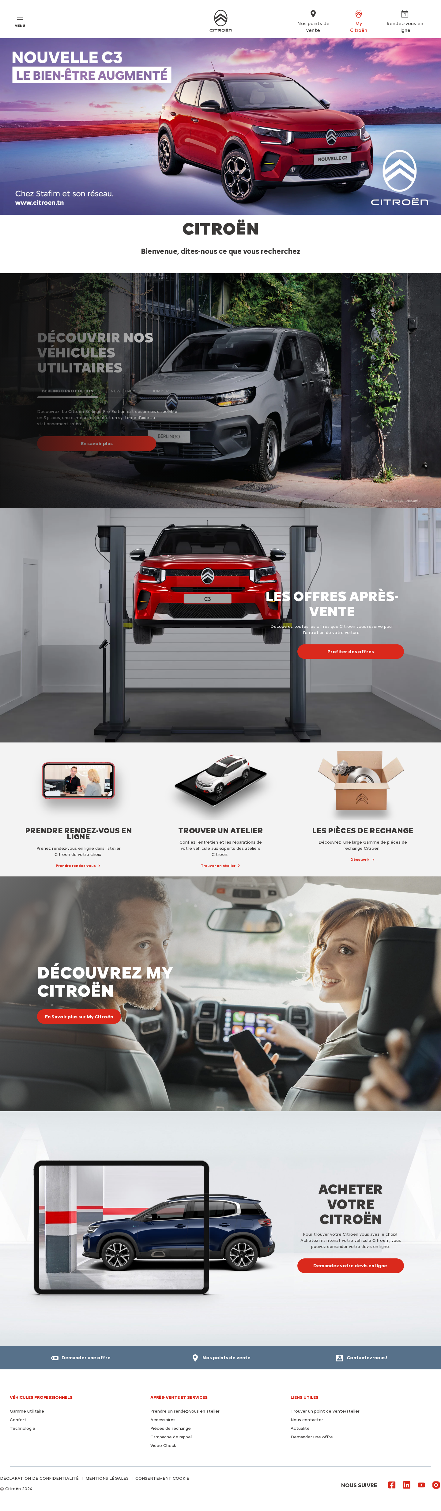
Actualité (300, 1428)
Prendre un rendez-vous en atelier (185, 1411)
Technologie (22, 1428)
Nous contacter (307, 1419)
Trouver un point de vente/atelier (325, 1411)
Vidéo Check (163, 1445)
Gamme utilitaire (27, 1411)
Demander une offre (312, 1437)
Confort (18, 1419)
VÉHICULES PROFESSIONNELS (41, 1397)
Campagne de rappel (171, 1437)
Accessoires (162, 1419)
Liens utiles (304, 1397)
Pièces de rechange (170, 1428)
